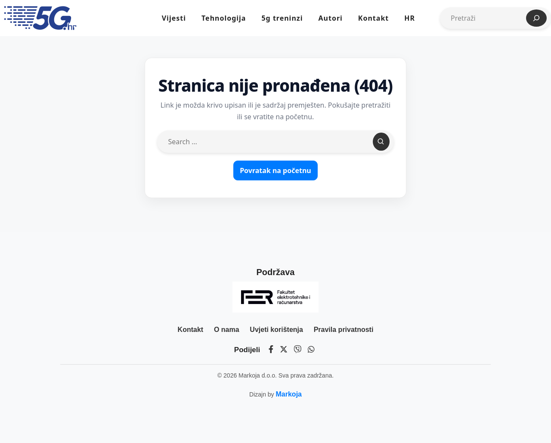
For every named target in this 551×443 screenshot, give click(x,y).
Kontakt (373, 18)
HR (409, 18)
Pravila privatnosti (344, 329)
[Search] (381, 142)
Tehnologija (223, 18)
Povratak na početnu (275, 170)
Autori (330, 18)
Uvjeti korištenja (276, 329)
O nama (226, 329)
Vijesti (174, 18)
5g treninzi (282, 18)
